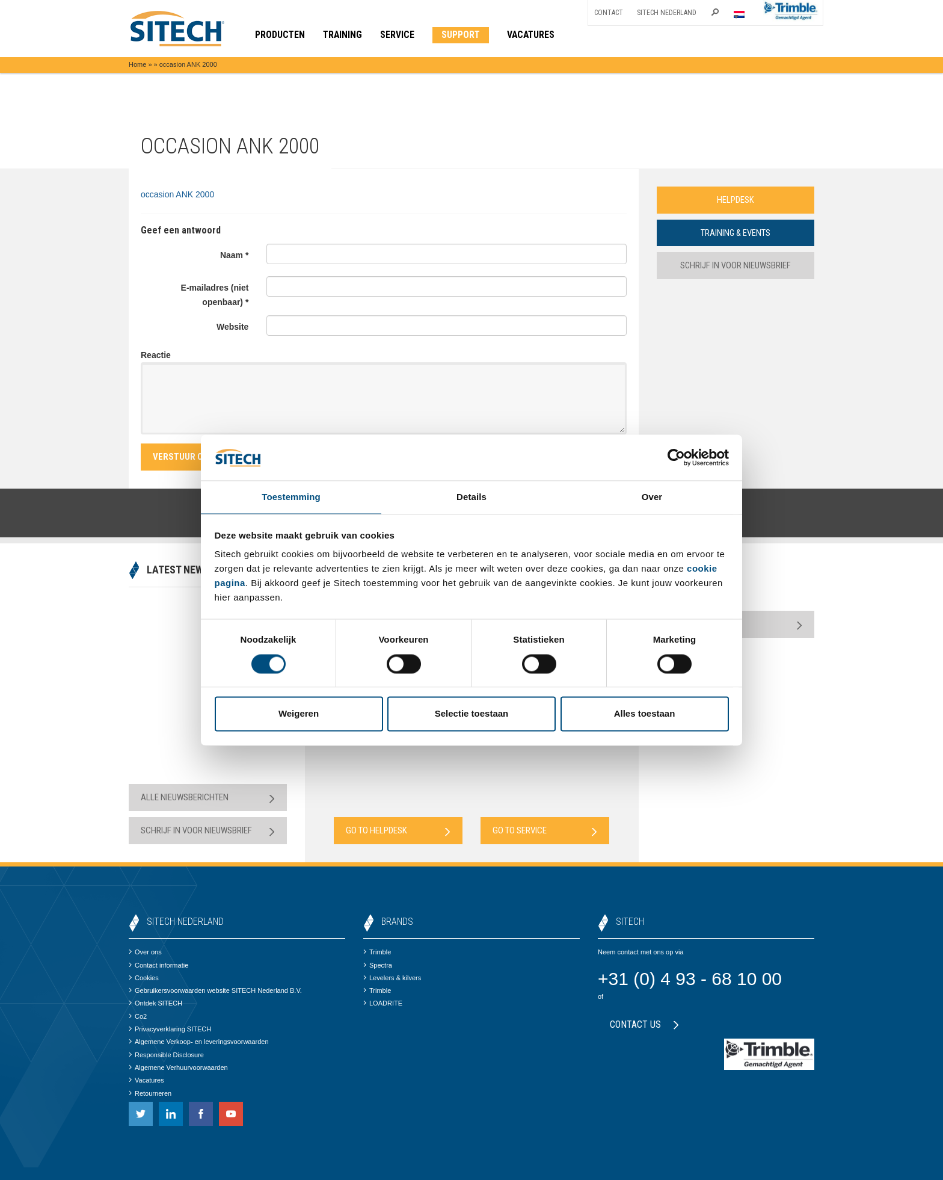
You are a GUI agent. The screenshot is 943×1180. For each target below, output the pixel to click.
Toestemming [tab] (291, 497)
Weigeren (298, 714)
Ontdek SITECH (155, 1003)
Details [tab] (471, 497)
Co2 (138, 1016)
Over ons (145, 952)
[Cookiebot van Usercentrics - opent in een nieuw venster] (676, 457)
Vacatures (146, 1080)
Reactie (156, 355)
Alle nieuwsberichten (208, 797)
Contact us (644, 1024)
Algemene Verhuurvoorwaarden (178, 1067)
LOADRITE (382, 1003)
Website (232, 327)
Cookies (144, 977)
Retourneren (150, 1093)
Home (137, 64)
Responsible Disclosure (166, 1054)
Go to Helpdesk (398, 830)
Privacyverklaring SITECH (170, 1029)
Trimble (377, 952)
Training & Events (735, 232)
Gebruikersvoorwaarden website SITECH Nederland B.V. (215, 990)
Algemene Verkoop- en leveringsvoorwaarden (199, 1041)
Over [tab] (652, 497)
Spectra (377, 965)
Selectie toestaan (472, 714)
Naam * (234, 255)
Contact (608, 12)
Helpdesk (735, 199)
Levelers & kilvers (392, 977)
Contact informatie (158, 965)
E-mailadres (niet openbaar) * (215, 295)
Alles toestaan (644, 714)
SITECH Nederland (666, 12)
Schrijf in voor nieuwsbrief (735, 266)
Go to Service (545, 830)
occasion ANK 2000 (177, 194)
